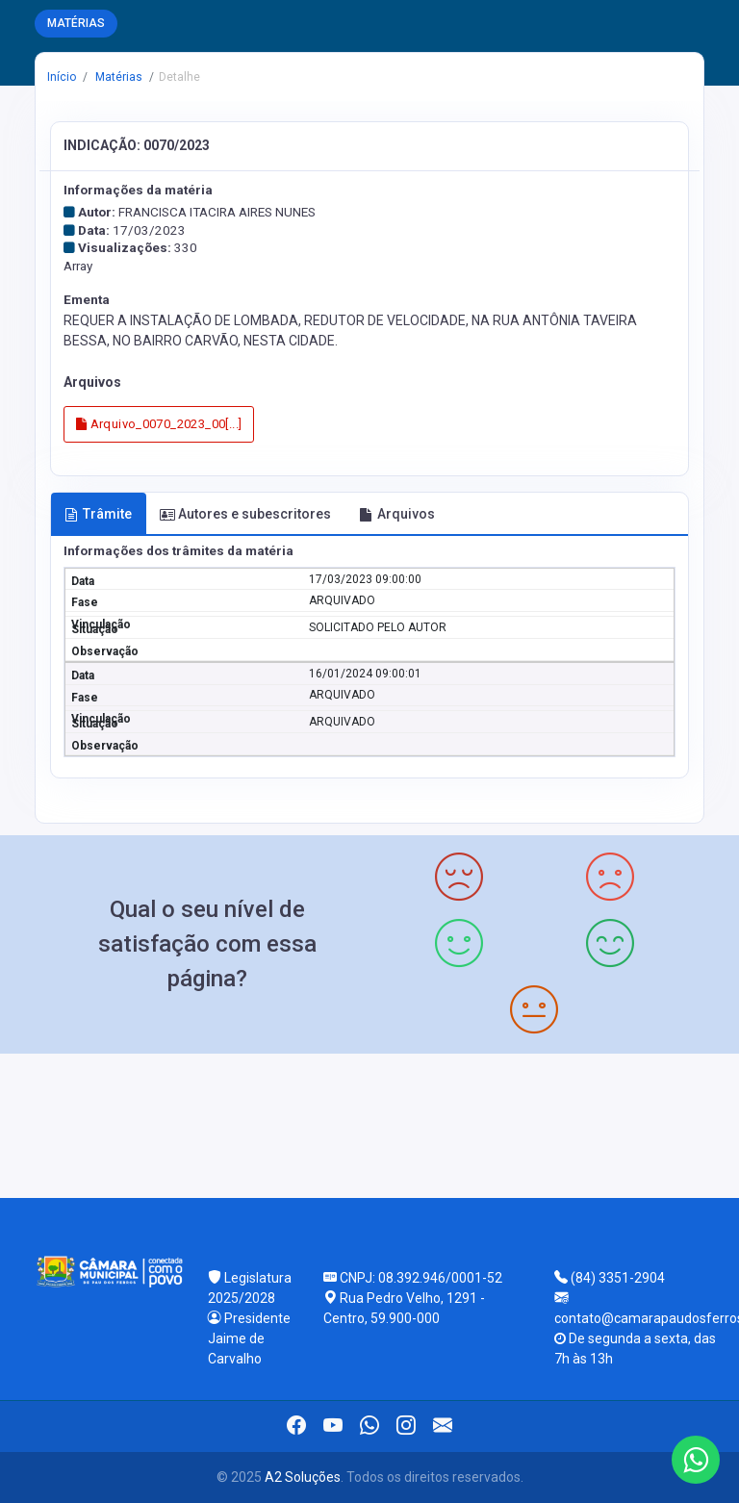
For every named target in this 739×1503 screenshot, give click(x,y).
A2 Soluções (303, 1477)
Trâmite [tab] (98, 514)
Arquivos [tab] (397, 514)
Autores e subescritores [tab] (245, 514)
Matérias (117, 77)
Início (61, 77)
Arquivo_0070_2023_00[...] (159, 424)
